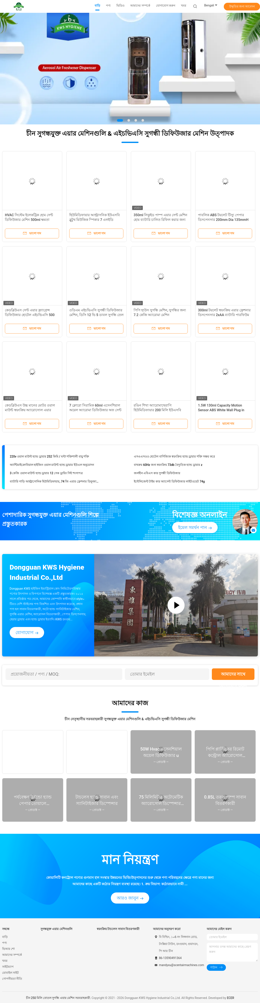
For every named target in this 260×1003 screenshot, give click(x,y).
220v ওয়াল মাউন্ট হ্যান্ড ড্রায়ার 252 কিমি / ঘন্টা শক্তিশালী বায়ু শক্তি (49, 457)
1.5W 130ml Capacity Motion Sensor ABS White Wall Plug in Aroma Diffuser (221, 410)
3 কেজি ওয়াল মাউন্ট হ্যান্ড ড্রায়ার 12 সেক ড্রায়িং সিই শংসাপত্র (46, 474)
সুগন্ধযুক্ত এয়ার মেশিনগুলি (56, 929)
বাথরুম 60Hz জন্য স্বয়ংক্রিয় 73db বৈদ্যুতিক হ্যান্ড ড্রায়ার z (168, 466)
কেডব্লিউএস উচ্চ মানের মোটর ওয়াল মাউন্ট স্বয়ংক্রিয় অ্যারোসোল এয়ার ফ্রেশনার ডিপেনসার (30, 410)
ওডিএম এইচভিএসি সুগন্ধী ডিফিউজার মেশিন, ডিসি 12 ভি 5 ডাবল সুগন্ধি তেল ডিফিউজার (96, 315)
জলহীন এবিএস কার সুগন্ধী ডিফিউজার (157, 474)
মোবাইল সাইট (10, 972)
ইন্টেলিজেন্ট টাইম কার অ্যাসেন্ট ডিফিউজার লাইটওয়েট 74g (169, 482)
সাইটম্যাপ (8, 966)
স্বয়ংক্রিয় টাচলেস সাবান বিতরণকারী (118, 929)
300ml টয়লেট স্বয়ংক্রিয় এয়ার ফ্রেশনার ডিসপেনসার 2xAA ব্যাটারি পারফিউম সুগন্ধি (224, 315)
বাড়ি (5, 937)
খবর (4, 960)
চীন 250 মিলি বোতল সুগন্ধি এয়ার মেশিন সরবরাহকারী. (59, 998)
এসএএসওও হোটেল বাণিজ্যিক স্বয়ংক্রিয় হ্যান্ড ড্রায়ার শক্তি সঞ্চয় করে (174, 457)
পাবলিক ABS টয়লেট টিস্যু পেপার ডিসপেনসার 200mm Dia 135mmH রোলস (223, 219)
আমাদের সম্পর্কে (12, 954)
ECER (230, 998)
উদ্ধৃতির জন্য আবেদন (242, 6)
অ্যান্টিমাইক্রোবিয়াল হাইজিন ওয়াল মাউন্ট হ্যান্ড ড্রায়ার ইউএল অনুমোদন (52, 466)
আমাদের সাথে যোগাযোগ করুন (233, 676)
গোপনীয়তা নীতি (12, 978)
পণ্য (4, 943)
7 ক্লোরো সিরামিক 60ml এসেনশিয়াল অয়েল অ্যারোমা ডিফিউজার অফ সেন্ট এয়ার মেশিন (95, 410)
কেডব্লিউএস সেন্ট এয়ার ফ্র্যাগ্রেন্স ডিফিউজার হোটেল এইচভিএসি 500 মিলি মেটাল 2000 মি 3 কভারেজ (30, 315)
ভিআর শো (8, 949)
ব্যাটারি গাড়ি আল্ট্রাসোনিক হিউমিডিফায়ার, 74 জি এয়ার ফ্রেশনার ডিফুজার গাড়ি (54, 482)
